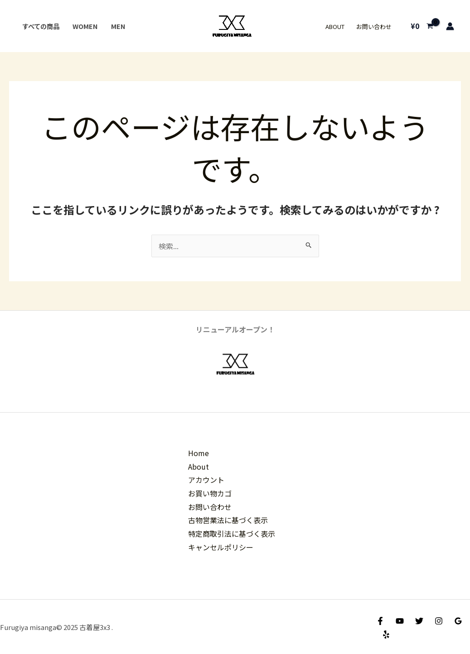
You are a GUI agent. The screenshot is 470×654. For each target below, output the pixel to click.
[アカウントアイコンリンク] (450, 26)
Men (118, 26)
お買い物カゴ (210, 493)
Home (198, 452)
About (334, 26)
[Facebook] (380, 621)
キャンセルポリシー (220, 547)
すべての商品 (40, 26)
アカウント (206, 479)
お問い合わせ (374, 26)
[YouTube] (400, 621)
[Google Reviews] (458, 621)
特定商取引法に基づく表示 (231, 533)
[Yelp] (386, 634)
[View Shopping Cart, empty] (422, 26)
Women (85, 26)
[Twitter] (419, 621)
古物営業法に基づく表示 (228, 520)
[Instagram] (439, 621)
